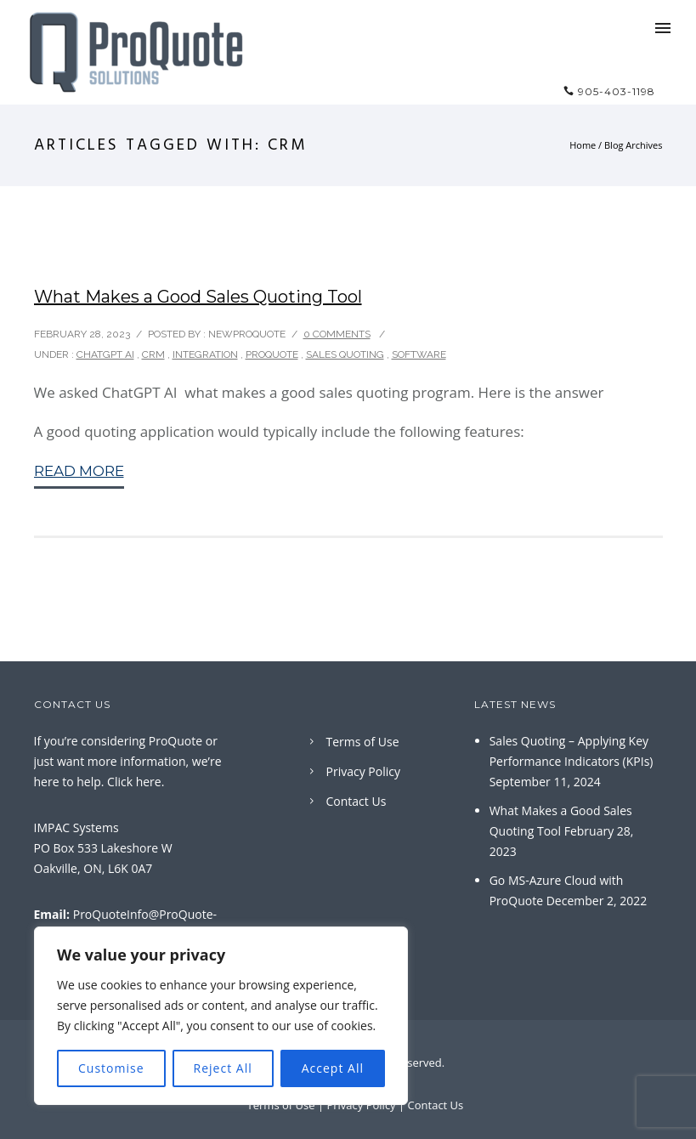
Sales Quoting (345, 354)
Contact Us (356, 801)
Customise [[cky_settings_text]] (111, 1068)
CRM (153, 354)
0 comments (337, 334)
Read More (79, 470)
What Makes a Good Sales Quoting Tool (198, 296)
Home (582, 145)
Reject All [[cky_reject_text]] (223, 1068)
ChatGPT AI (105, 354)
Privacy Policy (363, 771)
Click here (134, 782)
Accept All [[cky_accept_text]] (333, 1068)
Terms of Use (362, 742)
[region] (221, 1015)
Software (419, 354)
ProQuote (272, 354)
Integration (205, 354)
